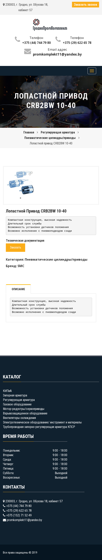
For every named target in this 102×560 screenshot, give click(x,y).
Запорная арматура (15, 395)
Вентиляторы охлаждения (19, 418)
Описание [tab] (18, 289)
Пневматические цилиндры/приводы (50, 138)
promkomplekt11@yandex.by (24, 520)
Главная (28, 132)
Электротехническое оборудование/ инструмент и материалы (42, 422)
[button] (30, 173)
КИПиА (7, 391)
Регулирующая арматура (58, 132)
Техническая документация (25, 240)
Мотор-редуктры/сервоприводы (23, 409)
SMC (21, 266)
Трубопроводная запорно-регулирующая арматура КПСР (39, 427)
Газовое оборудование (17, 404)
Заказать (15, 247)
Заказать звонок (85, 4)
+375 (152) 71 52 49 (19, 515)
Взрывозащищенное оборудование (25, 413)
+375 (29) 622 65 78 (77, 43)
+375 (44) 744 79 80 (36, 43)
